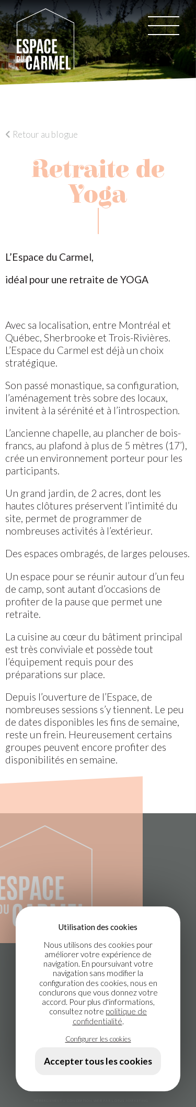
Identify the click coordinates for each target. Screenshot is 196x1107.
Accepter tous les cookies (98, 1061)
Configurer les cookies (98, 1038)
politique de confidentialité (110, 1015)
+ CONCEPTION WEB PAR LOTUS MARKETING (105, 1100)
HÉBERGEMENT (48, 1100)
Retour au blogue (41, 134)
